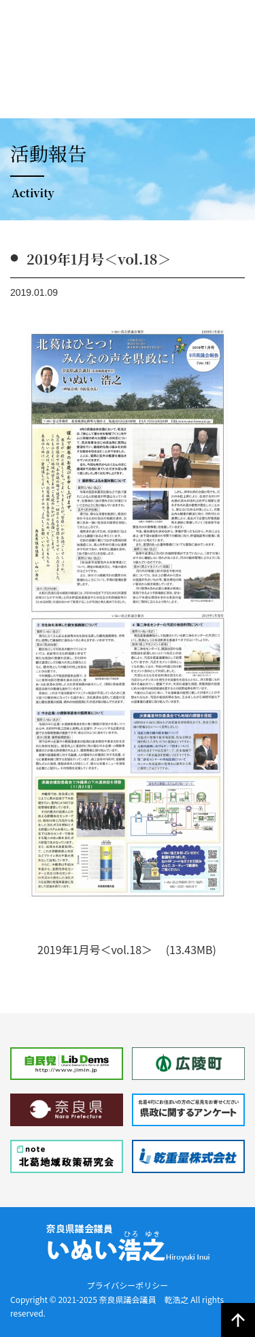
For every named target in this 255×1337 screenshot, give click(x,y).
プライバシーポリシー (128, 1285)
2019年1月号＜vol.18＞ (96, 949)
